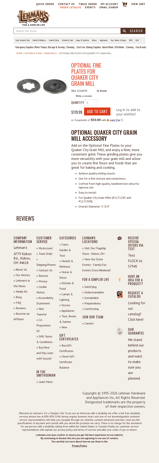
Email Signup (108, 7)
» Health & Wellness (66, 263)
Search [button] (133, 31)
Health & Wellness (39, 40)
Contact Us (66, 4)
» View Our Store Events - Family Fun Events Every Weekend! (96, 264)
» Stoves (64, 305)
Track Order (88, 4)
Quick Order (45, 4)
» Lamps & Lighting (66, 296)
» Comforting (90, 309)
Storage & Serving (56, 47)
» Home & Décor (65, 274)
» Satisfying (89, 287)
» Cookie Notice (41, 289)
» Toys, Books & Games (67, 318)
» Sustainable (90, 298)
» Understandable (93, 292)
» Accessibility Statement (44, 300)
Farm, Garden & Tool (23, 40)
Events (90, 7)
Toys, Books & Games (118, 40)
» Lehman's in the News (22, 283)
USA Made (119, 47)
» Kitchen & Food (66, 285)
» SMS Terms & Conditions (44, 339)
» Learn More (44, 382)
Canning (130, 47)
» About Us (20, 269)
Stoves (94, 40)
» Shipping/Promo (45, 262)
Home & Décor (54, 40)
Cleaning (70, 47)
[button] (42, 85)
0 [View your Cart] (125, 4)
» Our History (22, 275)
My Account (109, 4)
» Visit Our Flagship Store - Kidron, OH (94, 250)
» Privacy (41, 281)
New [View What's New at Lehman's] (130, 40)
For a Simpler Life (95, 279)
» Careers (88, 323)
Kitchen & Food (67, 40)
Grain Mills (50, 53)
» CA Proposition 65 (43, 325)
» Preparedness (91, 303)
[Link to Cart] (123, 6)
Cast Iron (81, 47)
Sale (137, 40)
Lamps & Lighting (82, 40)
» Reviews (20, 308)
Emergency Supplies (24, 47)
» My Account (44, 248)
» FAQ (17, 302)
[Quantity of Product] (91, 102)
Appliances (104, 40)
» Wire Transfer (41, 311)
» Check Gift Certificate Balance (66, 362)
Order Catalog (70, 7)
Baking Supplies (93, 47)
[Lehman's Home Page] (33, 17)
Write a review (84, 96)
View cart (138, 4)
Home (19, 53)
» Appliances (66, 310)
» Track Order (44, 253)
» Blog (18, 297)
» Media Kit (20, 291)
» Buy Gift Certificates (66, 348)
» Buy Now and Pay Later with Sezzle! (44, 353)
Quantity (76, 102)
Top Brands (141, 47)
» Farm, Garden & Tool (65, 250)
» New (63, 327)
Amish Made (107, 47)
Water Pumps (41, 47)
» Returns (42, 276)
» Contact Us (44, 270)
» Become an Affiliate (21, 316)
